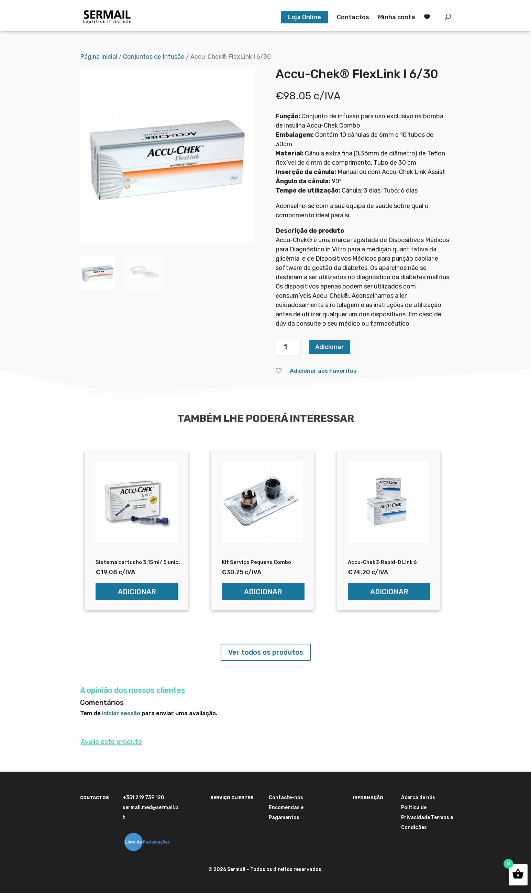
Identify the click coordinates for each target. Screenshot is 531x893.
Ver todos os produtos (265, 652)
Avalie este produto (111, 742)
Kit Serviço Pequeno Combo (256, 562)
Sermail (236, 869)
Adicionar (329, 347)
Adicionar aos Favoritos (316, 370)
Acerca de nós (418, 798)
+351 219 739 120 (143, 798)
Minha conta (396, 18)
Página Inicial (98, 57)
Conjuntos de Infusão (154, 57)
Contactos (353, 18)
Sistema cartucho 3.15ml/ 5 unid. (138, 562)
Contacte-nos (286, 798)
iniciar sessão (121, 713)
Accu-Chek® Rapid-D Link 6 (382, 562)
